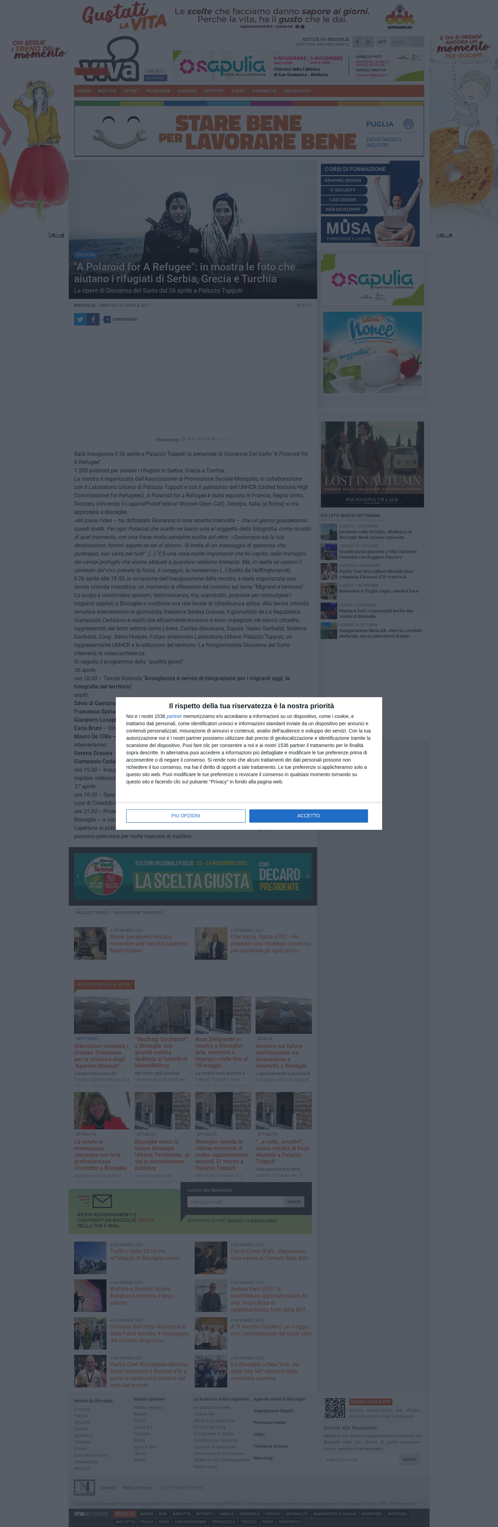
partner (174, 716)
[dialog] (249, 764)
